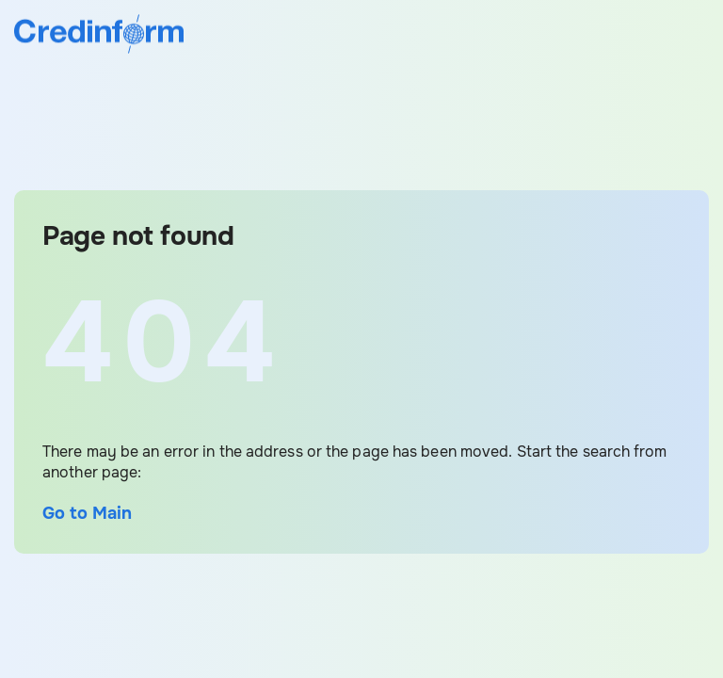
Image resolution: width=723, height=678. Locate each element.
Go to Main (87, 513)
